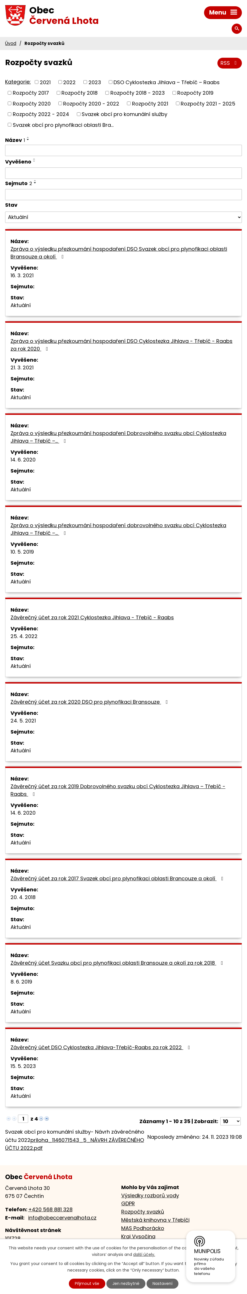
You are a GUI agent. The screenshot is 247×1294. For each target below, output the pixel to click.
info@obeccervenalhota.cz (62, 1217)
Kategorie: (18, 81)
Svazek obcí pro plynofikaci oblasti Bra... (63, 124)
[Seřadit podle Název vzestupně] (28, 137)
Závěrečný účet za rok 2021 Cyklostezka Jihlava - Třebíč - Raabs (92, 617)
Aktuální (21, 305)
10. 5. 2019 (22, 551)
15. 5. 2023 (23, 1066)
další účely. (144, 1254)
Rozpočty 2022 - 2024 (41, 114)
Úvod (10, 43)
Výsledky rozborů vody (150, 1195)
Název (15, 140)
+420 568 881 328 (50, 1209)
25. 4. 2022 (24, 636)
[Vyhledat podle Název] (123, 150)
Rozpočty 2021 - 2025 (208, 103)
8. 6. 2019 (21, 981)
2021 (45, 82)
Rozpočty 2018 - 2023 (137, 92)
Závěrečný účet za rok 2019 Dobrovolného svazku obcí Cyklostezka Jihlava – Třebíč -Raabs (118, 790)
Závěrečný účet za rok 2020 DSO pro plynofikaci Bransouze (90, 701)
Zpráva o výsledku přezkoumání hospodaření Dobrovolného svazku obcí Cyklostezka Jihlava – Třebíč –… (118, 437)
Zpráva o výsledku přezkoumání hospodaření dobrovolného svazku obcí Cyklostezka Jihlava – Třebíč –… (118, 529)
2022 (69, 82)
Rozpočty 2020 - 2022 (91, 103)
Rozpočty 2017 (31, 92)
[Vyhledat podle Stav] (123, 217)
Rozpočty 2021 (150, 103)
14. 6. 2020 (23, 459)
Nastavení (162, 1283)
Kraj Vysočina (138, 1236)
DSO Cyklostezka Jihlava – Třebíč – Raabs (167, 82)
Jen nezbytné (125, 1283)
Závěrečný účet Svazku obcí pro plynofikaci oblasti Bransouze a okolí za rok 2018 (118, 962)
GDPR (128, 1203)
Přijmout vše (87, 1283)
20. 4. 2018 (23, 897)
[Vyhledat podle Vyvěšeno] (123, 173)
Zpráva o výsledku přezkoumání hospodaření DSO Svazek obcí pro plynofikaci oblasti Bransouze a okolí (119, 252)
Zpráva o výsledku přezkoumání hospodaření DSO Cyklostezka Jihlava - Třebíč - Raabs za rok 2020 (121, 345)
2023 (94, 82)
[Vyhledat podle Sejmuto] (123, 194)
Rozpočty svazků (142, 1211)
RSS (230, 63)
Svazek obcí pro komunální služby (124, 114)
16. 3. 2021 (22, 275)
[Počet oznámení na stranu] (230, 1121)
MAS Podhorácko (142, 1228)
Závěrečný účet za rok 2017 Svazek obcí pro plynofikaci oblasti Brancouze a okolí (118, 878)
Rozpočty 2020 (32, 103)
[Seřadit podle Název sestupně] (28, 139)
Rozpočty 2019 (195, 92)
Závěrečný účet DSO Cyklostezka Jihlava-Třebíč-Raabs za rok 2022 (101, 1047)
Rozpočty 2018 (79, 92)
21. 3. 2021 (22, 367)
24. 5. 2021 (23, 720)
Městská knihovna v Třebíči (155, 1219)
